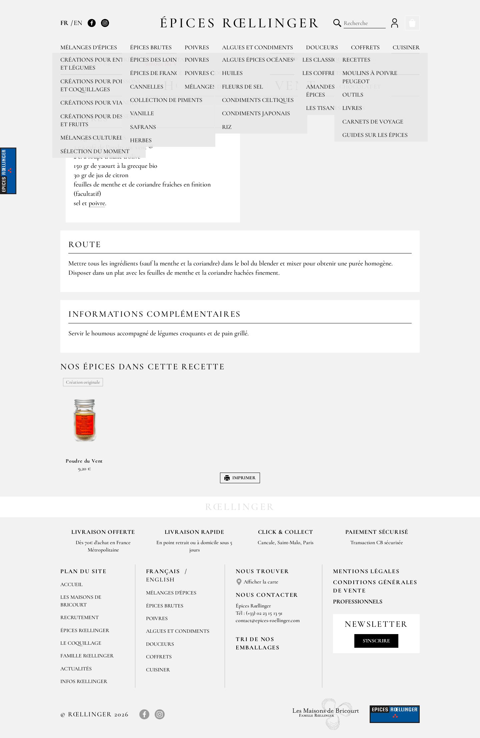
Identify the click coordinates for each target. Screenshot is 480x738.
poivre (97, 203)
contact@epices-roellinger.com (268, 620)
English (160, 579)
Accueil (71, 584)
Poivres (197, 47)
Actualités (76, 668)
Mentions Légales (366, 571)
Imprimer (240, 478)
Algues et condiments (257, 47)
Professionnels (357, 601)
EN (78, 23)
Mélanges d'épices (88, 47)
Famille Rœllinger (87, 655)
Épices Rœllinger (240, 22)
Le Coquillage (80, 643)
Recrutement (79, 617)
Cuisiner (406, 47)
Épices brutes (151, 47)
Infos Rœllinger (83, 681)
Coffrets (365, 47)
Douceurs (322, 47)
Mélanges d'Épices (171, 592)
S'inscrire (376, 640)
